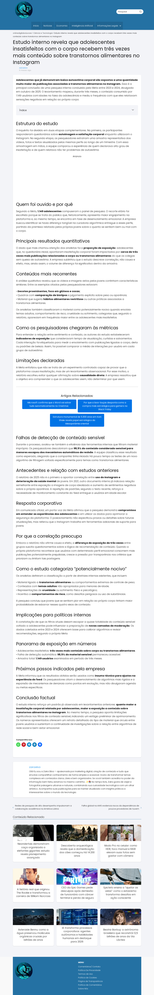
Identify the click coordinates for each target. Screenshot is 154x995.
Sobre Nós (83, 988)
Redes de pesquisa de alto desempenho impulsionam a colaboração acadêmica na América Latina (43, 807)
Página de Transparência (90, 981)
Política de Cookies (87, 977)
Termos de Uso (85, 974)
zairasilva (23, 68)
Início (36, 25)
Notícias (47, 25)
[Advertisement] (77, 177)
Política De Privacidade (89, 970)
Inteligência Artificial (82, 25)
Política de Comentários (90, 985)
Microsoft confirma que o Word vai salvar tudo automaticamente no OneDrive (49, 404)
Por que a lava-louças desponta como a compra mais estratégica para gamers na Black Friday (104, 406)
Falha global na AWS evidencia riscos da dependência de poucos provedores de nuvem (110, 807)
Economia (62, 25)
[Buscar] (140, 11)
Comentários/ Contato (89, 966)
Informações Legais (107, 25)
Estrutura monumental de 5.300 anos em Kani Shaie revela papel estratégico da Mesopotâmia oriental (77, 420)
